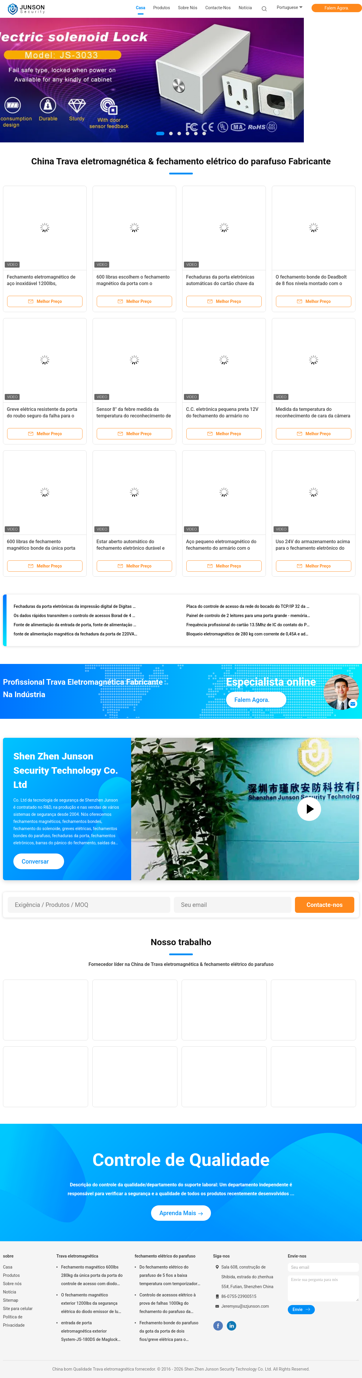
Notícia (9, 1292)
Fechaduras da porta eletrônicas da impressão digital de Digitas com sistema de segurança (75, 608)
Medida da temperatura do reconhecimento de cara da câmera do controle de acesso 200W (313, 415)
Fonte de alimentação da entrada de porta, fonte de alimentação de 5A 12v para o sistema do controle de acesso (75, 626)
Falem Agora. (337, 8)
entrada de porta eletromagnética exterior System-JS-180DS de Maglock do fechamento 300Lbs (89, 1332)
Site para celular (18, 1308)
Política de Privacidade (14, 1321)
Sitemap (10, 1300)
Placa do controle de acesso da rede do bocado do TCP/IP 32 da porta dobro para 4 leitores (248, 608)
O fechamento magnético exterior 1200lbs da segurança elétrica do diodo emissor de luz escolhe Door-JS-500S (90, 1304)
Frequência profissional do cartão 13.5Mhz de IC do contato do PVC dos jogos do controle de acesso (248, 626)
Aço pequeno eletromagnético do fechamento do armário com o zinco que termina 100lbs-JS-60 (221, 548)
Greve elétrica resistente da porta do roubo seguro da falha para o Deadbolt (42, 415)
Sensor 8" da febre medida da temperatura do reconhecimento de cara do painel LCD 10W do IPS (133, 415)
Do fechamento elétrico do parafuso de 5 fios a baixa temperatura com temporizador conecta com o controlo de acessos (168, 1276)
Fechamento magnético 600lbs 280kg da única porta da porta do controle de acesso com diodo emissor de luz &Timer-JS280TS (92, 1276)
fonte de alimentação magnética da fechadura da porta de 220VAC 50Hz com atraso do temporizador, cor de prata (75, 635)
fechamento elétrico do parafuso (165, 1256)
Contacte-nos (325, 904)
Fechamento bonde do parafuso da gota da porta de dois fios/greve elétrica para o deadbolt (168, 1332)
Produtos (11, 1275)
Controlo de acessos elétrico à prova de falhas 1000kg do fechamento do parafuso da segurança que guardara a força (168, 1304)
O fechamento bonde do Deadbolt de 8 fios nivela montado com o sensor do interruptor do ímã (311, 283)
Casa (7, 1267)
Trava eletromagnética (77, 1256)
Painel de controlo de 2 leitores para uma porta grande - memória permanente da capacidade (248, 617)
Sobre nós (12, 1283)
